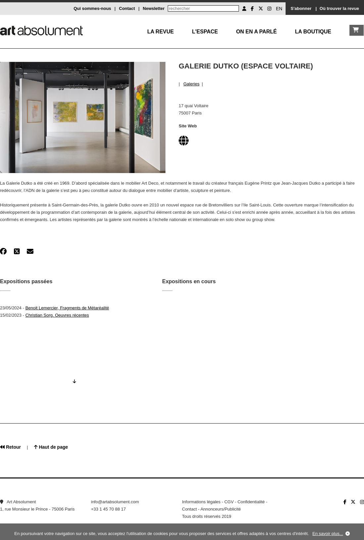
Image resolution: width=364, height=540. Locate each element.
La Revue (160, 31)
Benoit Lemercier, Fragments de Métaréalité (67, 307)
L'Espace (205, 31)
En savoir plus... (327, 533)
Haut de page (51, 447)
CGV (229, 501)
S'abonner (301, 8)
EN (279, 8)
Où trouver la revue (339, 8)
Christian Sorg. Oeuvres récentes (57, 315)
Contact (127, 8)
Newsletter (154, 8)
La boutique (313, 31)
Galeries (191, 83)
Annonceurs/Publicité (221, 509)
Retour (10, 447)
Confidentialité (251, 501)
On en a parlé (256, 31)
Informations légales (201, 501)
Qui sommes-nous (92, 8)
